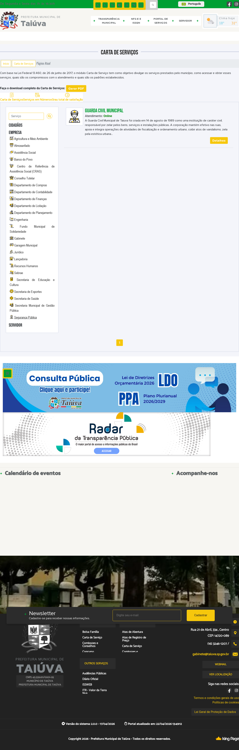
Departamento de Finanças (30, 199)
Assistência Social (25, 152)
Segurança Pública (25, 317)
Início (6, 63)
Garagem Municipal (25, 245)
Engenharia (21, 219)
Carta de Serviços (23, 63)
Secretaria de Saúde (26, 298)
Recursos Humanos (26, 266)
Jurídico (19, 252)
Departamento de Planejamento (33, 213)
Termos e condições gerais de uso (216, 698)
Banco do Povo (23, 159)
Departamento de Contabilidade (33, 192)
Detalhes (219, 140)
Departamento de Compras (30, 185)
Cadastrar (200, 615)
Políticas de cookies (225, 702)
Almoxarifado (22, 145)
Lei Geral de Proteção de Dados (215, 712)
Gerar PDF (76, 88)
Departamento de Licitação (30, 206)
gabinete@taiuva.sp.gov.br (211, 654)
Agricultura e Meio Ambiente (31, 139)
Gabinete (19, 238)
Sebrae (18, 273)
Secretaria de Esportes (28, 291)
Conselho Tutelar (24, 178)
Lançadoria (20, 259)
